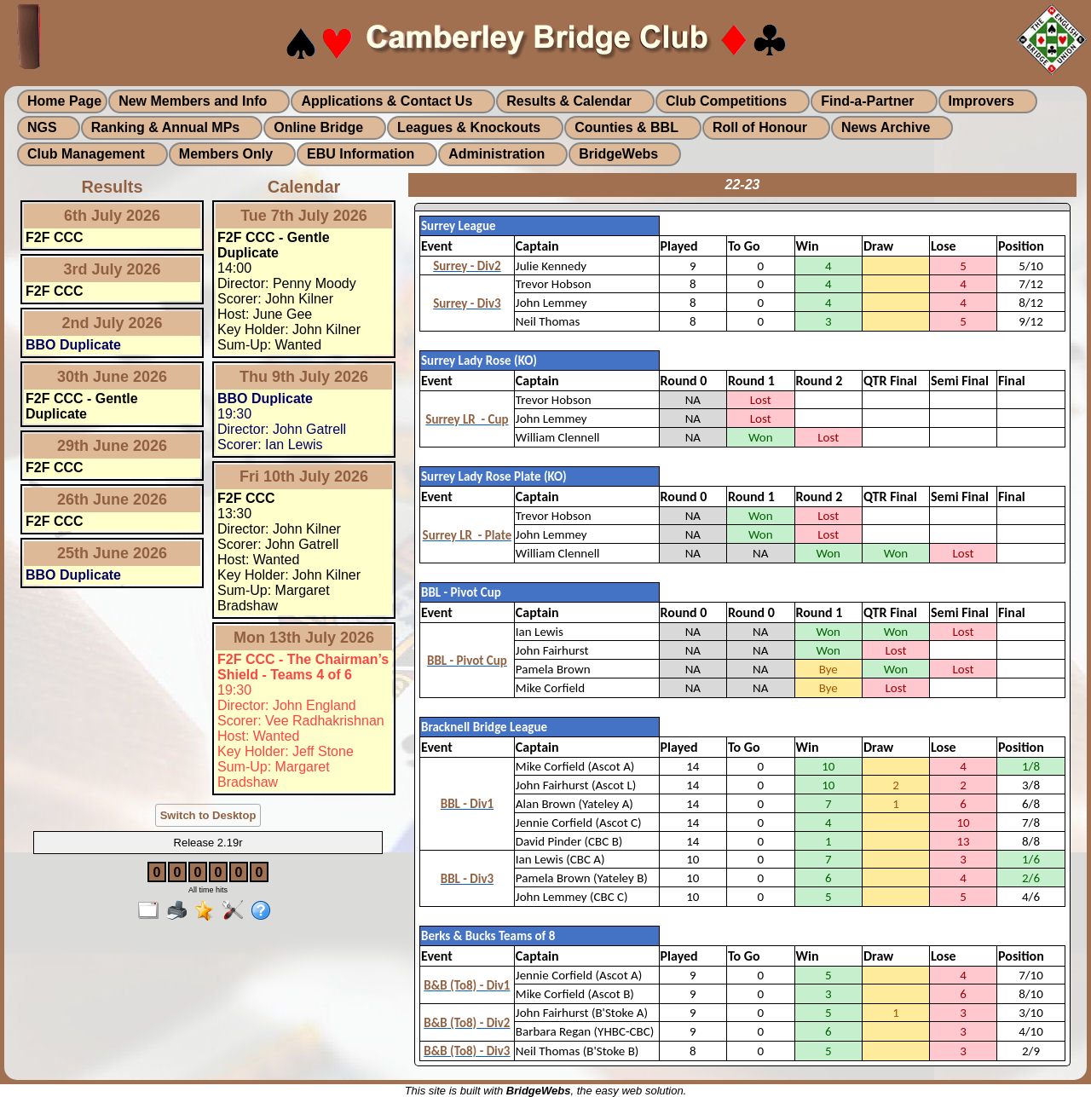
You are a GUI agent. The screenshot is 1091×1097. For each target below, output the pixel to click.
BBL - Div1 (467, 803)
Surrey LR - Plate (467, 535)
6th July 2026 (112, 215)
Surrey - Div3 (466, 303)
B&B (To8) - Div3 (467, 1051)
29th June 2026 (112, 445)
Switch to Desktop (208, 815)
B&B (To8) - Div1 (467, 985)
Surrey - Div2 (466, 266)
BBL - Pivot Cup (467, 660)
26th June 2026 (112, 499)
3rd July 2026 (111, 269)
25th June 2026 (112, 553)
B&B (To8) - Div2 (467, 1023)
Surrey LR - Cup (466, 419)
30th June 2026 (112, 376)
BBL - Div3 (467, 878)
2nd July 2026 (111, 323)
